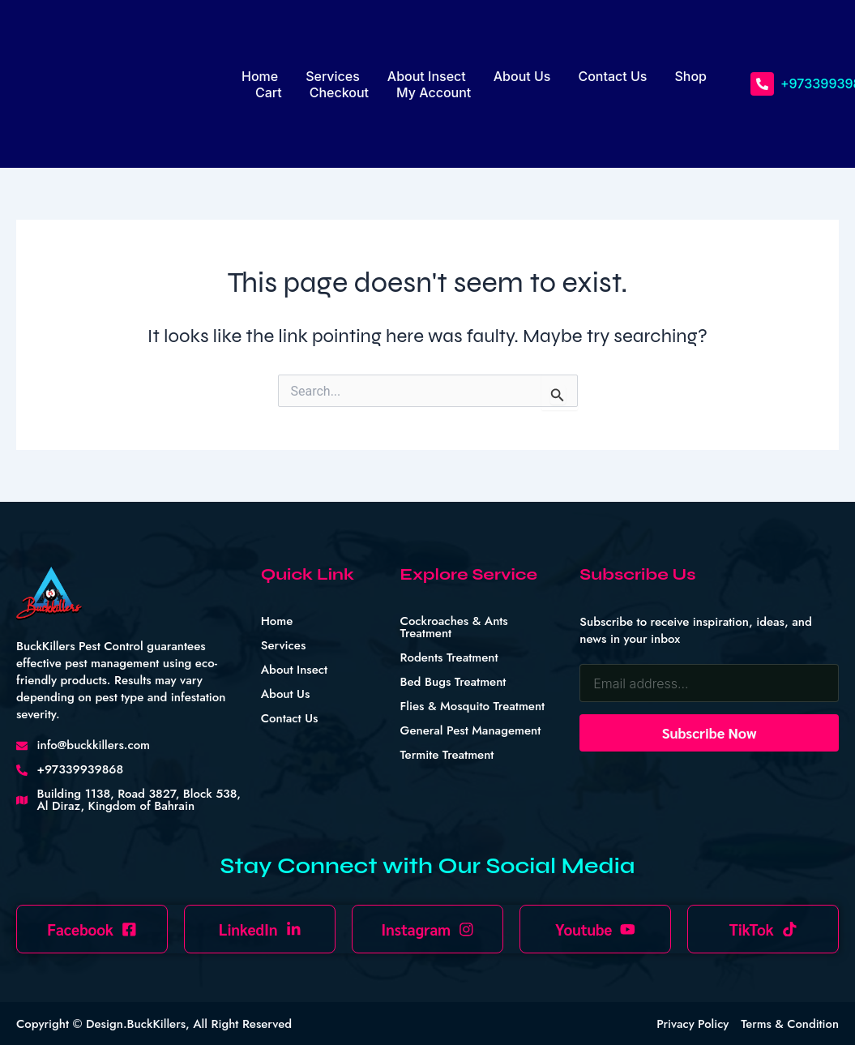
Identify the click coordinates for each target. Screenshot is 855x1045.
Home (260, 76)
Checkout (339, 92)
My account (433, 92)
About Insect (426, 76)
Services (333, 76)
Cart (268, 92)
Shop (690, 76)
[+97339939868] (762, 84)
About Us (522, 76)
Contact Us (612, 76)
